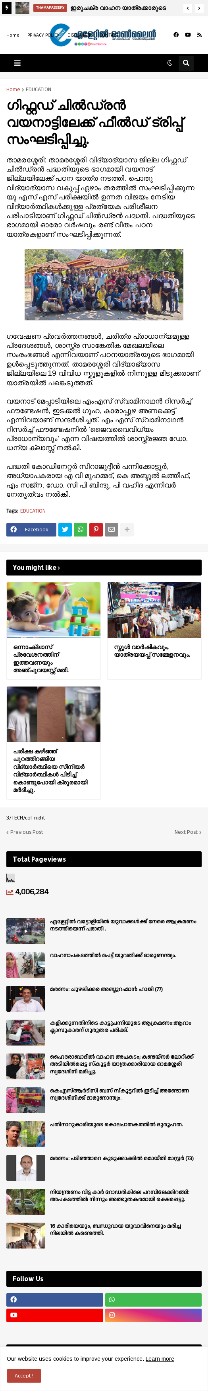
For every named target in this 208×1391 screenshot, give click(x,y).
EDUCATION (38, 89)
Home (12, 35)
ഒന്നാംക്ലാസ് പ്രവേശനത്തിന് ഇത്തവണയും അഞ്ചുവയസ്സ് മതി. (40, 658)
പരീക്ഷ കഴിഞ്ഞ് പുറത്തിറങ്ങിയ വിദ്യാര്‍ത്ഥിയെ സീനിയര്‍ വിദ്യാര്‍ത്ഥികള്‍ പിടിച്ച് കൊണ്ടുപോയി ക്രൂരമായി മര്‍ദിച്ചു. (50, 770)
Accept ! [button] (24, 1376)
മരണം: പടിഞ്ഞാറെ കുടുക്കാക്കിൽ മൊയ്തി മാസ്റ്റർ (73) (122, 1158)
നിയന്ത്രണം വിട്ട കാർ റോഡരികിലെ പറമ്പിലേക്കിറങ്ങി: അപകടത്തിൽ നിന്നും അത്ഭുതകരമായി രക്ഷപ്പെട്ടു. (119, 1196)
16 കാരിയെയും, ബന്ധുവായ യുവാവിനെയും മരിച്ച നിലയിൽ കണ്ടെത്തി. (115, 1230)
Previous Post (26, 832)
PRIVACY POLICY (43, 35)
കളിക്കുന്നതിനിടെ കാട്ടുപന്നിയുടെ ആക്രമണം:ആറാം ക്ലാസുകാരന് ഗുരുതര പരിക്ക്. (120, 1027)
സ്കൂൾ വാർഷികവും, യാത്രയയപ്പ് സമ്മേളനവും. (152, 651)
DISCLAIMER (79, 35)
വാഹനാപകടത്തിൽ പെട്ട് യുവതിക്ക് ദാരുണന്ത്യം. (113, 955)
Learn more (160, 1359)
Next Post (186, 832)
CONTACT (109, 35)
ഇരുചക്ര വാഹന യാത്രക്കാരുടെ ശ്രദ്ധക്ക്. (118, 9)
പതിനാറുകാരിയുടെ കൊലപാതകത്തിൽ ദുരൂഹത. (116, 1124)
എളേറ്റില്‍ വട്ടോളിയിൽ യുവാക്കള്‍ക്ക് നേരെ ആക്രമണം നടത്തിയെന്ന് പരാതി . (123, 925)
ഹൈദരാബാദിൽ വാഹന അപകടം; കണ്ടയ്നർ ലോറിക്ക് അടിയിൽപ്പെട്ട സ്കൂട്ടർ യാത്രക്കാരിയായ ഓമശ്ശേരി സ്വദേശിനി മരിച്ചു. (122, 1064)
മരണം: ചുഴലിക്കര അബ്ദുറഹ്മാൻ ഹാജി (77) (106, 989)
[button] (188, 8)
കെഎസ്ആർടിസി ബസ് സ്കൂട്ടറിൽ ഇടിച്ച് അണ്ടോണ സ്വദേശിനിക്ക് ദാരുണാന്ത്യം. (119, 1094)
